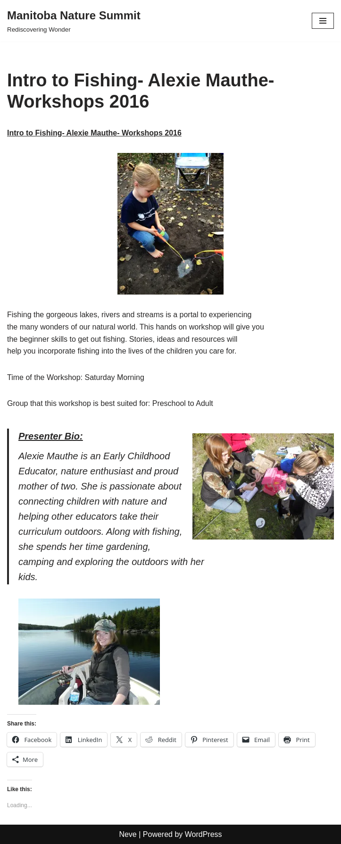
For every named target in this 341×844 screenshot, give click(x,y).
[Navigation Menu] (323, 21)
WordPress (203, 834)
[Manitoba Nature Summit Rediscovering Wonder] (74, 21)
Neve (127, 834)
